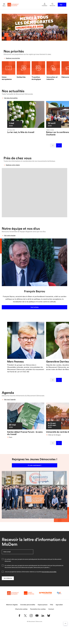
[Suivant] (59, 145)
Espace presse (42, 604)
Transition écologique (36, 78)
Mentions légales (12, 604)
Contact (51, 609)
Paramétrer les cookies (38, 609)
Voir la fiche (34, 307)
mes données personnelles (49, 571)
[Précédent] (53, 145)
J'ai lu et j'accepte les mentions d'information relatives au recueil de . (31, 571)
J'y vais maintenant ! (34, 465)
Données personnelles (27, 604)
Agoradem (59, 604)
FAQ (51, 604)
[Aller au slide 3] (33, 35)
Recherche (52, 4)
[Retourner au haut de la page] (65, 623)
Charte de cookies (21, 609)
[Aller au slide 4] (35, 35)
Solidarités (21, 77)
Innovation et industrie (52, 78)
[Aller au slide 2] (32, 35)
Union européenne (7, 78)
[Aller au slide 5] (36, 35)
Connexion (44, 4)
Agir (62, 4)
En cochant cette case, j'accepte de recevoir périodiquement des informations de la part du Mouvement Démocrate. (33, 560)
